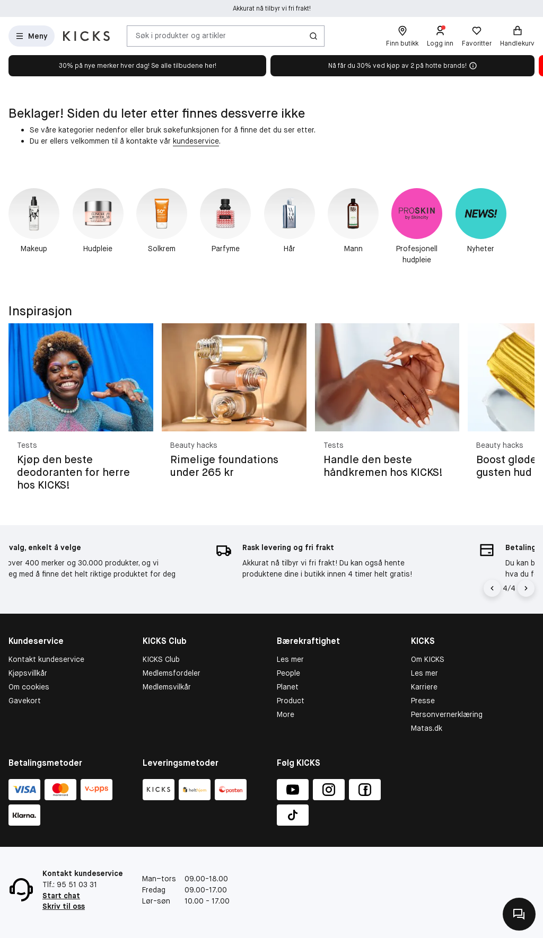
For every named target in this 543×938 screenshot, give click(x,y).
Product (290, 700)
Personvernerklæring (447, 714)
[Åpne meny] (31, 36)
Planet (288, 687)
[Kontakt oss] (519, 914)
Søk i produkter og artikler (181, 35)
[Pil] (526, 588)
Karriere (424, 687)
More (285, 714)
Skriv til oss (63, 906)
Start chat (61, 895)
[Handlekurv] (517, 36)
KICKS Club (161, 659)
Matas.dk (426, 728)
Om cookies (28, 687)
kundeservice (196, 141)
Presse (423, 700)
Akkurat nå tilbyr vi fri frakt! (272, 8)
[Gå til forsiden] (86, 36)
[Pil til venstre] (493, 588)
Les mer (290, 659)
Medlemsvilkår (167, 687)
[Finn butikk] (402, 36)
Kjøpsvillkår (27, 673)
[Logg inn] (440, 36)
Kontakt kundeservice (46, 659)
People (288, 673)
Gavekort (24, 700)
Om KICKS (427, 659)
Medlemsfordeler (171, 673)
